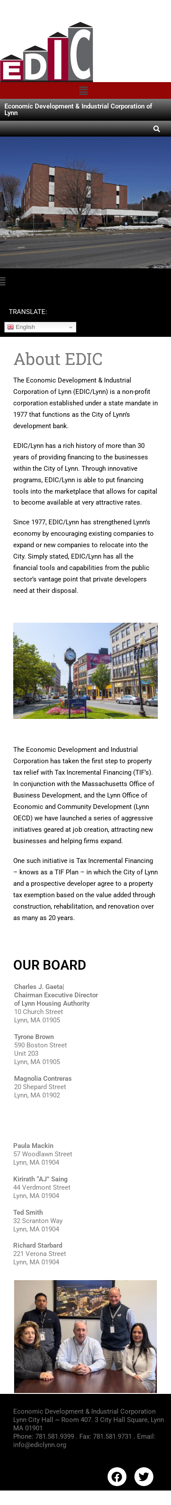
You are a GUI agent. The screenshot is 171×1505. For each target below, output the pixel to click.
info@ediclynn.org (39, 1445)
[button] (83, 90)
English (21, 327)
